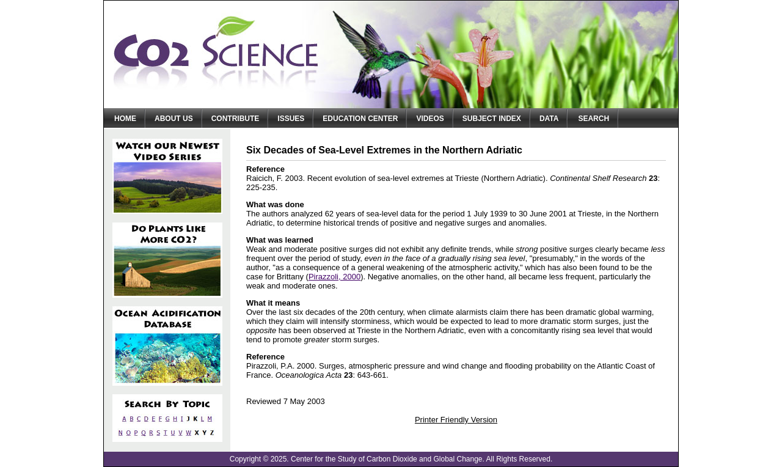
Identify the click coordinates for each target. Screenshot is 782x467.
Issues (290, 118)
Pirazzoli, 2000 (334, 276)
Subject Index (491, 118)
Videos (430, 118)
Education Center (360, 118)
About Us (174, 118)
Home (125, 118)
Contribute (235, 118)
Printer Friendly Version (456, 419)
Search (593, 118)
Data (549, 118)
